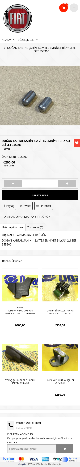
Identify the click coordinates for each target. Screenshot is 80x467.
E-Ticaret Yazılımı (31, 464)
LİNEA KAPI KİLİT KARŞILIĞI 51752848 (60, 381)
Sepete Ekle (40, 195)
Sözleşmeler (28, 39)
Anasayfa (8, 39)
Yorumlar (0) (35, 227)
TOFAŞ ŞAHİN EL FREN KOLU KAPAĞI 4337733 (20, 381)
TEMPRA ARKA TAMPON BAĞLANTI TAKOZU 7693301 (20, 312)
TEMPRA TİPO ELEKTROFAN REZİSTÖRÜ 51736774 (59, 312)
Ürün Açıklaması (12, 227)
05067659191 (24, 428)
